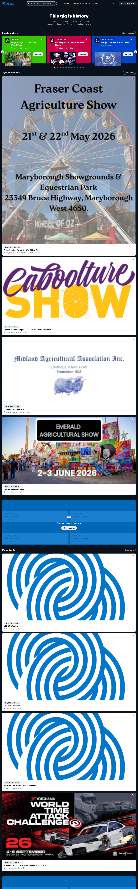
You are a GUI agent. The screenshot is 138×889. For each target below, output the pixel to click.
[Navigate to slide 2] (56, 67)
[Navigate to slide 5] (60, 67)
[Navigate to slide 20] (83, 67)
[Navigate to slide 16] (77, 67)
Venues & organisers (82, 3)
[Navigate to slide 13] (73, 67)
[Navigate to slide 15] (76, 67)
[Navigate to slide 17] (79, 67)
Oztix (96, 3)
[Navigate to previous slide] (2, 51)
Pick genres (69, 590)
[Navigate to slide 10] (68, 67)
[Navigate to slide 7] (63, 67)
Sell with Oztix (127, 3)
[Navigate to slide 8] (65, 67)
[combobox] (41, 3)
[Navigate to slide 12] (71, 67)
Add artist (69, 249)
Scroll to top (69, 878)
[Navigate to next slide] (135, 51)
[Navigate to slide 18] (80, 67)
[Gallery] (69, 52)
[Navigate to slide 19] (82, 67)
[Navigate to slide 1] (54, 67)
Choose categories (69, 435)
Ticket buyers (65, 3)
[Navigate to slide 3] (57, 67)
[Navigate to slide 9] (66, 67)
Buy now (38, 54)
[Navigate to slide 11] (70, 67)
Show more (129, 73)
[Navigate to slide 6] (62, 67)
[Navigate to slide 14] (74, 67)
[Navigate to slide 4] (59, 67)
